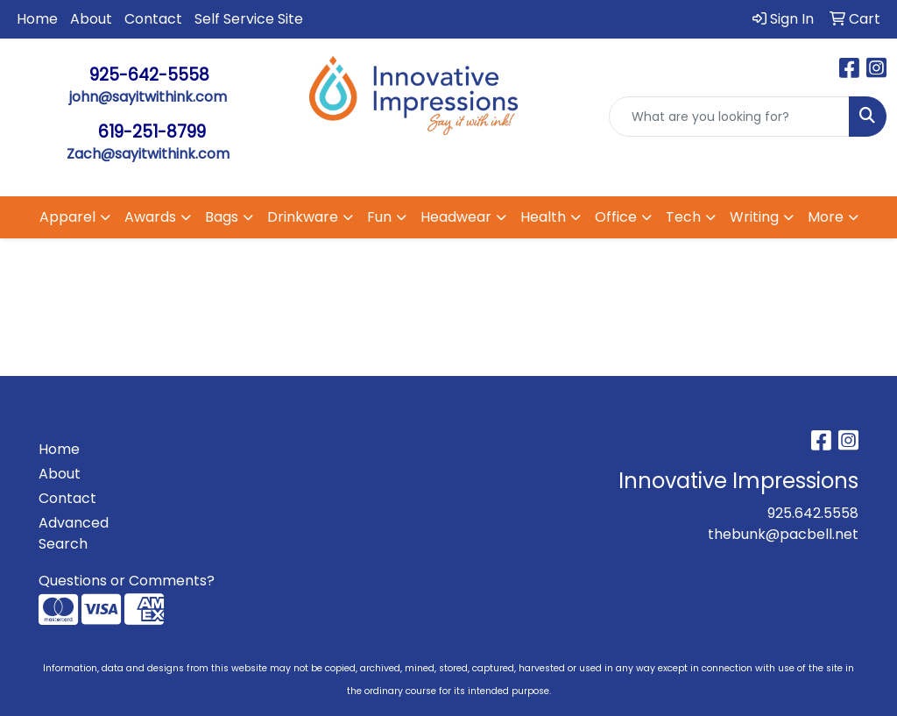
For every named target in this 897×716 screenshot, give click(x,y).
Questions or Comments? (127, 581)
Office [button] (616, 217)
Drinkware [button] (302, 217)
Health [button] (543, 217)
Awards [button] (150, 217)
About (91, 19)
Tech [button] (683, 217)
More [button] (826, 217)
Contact (153, 19)
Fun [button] (379, 217)
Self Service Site (248, 19)
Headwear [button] (455, 217)
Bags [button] (221, 217)
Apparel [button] (67, 217)
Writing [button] (754, 217)
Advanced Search (74, 533)
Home (37, 19)
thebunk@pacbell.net (783, 534)
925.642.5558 (812, 513)
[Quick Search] (729, 116)
